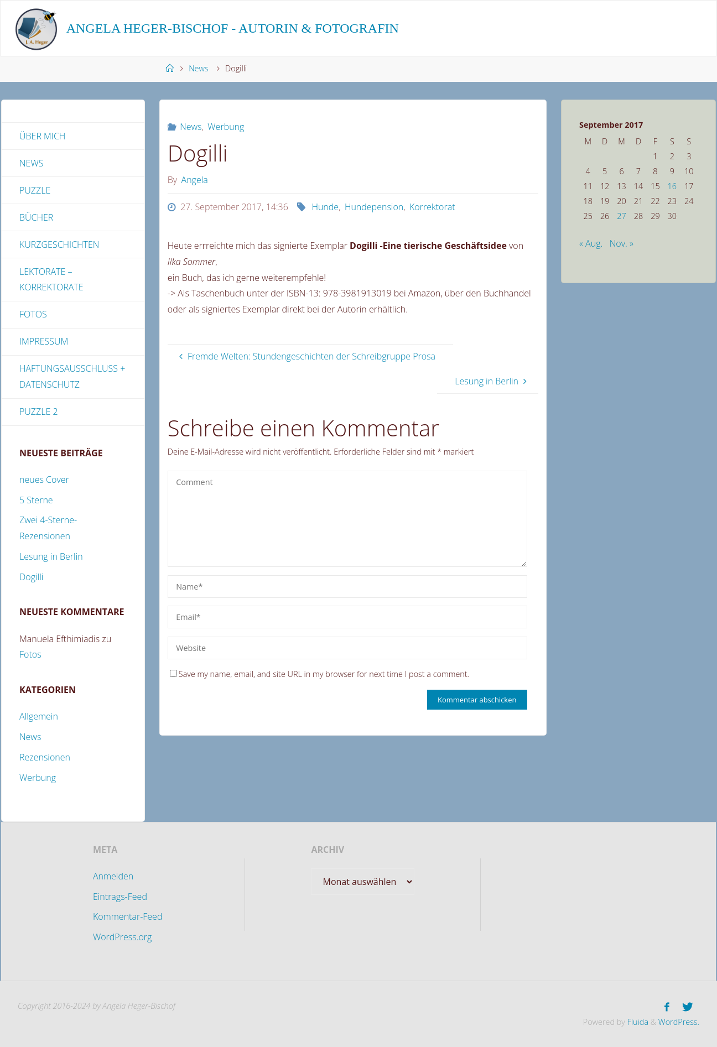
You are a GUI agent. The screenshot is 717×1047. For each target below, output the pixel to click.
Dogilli (31, 577)
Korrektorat (432, 207)
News (198, 68)
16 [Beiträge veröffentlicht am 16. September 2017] (672, 186)
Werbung (225, 127)
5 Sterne (36, 500)
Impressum (43, 341)
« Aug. (590, 243)
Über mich (42, 136)
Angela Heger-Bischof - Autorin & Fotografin (232, 28)
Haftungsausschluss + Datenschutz (72, 376)
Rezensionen (44, 757)
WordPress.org (122, 937)
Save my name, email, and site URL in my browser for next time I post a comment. (319, 674)
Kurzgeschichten (59, 244)
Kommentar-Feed (128, 916)
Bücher (36, 217)
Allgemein (38, 716)
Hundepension (374, 207)
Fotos (33, 314)
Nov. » (621, 243)
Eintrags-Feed (120, 896)
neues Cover (44, 479)
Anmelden (113, 876)
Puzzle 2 (38, 411)
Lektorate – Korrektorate (51, 279)
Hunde (325, 207)
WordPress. (678, 1022)
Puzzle (34, 190)
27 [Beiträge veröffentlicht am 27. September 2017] (621, 216)
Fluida (636, 1022)
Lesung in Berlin (51, 556)
